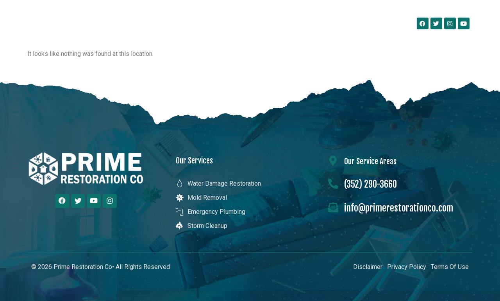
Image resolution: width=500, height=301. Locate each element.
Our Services (246, 23)
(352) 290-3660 (370, 184)
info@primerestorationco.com (398, 208)
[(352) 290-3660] (333, 184)
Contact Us (374, 23)
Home (149, 23)
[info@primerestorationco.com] (333, 207)
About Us (191, 23)
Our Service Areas (313, 23)
